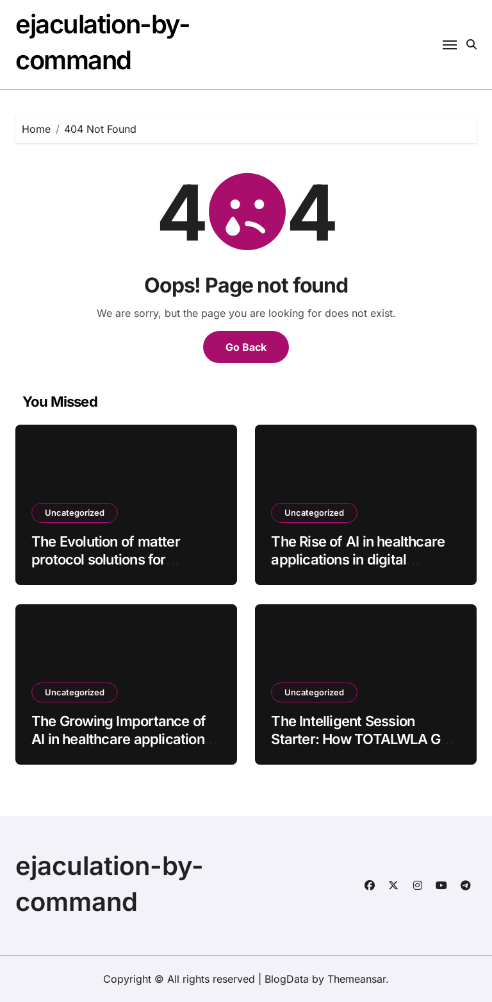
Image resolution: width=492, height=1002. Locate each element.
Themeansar (356, 978)
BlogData (287, 978)
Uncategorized (74, 512)
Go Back (246, 347)
